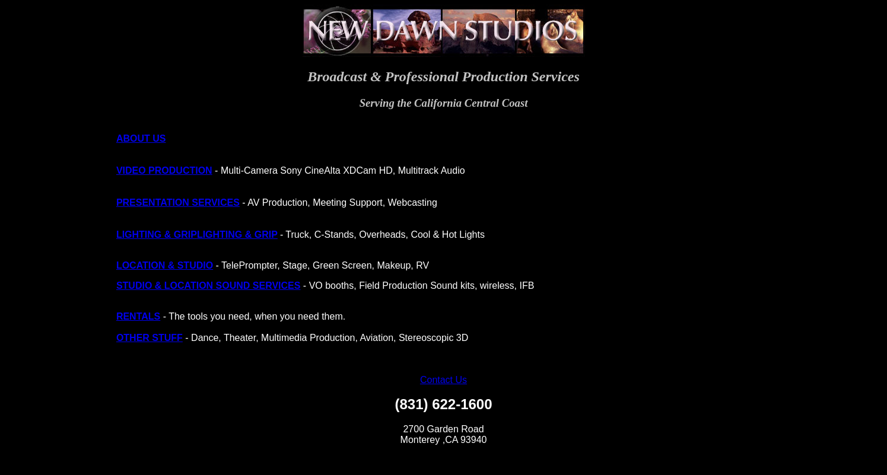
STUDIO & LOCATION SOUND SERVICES (208, 285)
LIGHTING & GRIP (156, 234)
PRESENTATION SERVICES (178, 202)
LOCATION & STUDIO (164, 265)
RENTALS (138, 316)
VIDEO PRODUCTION (164, 170)
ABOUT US (141, 138)
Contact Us (443, 380)
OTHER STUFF (149, 338)
